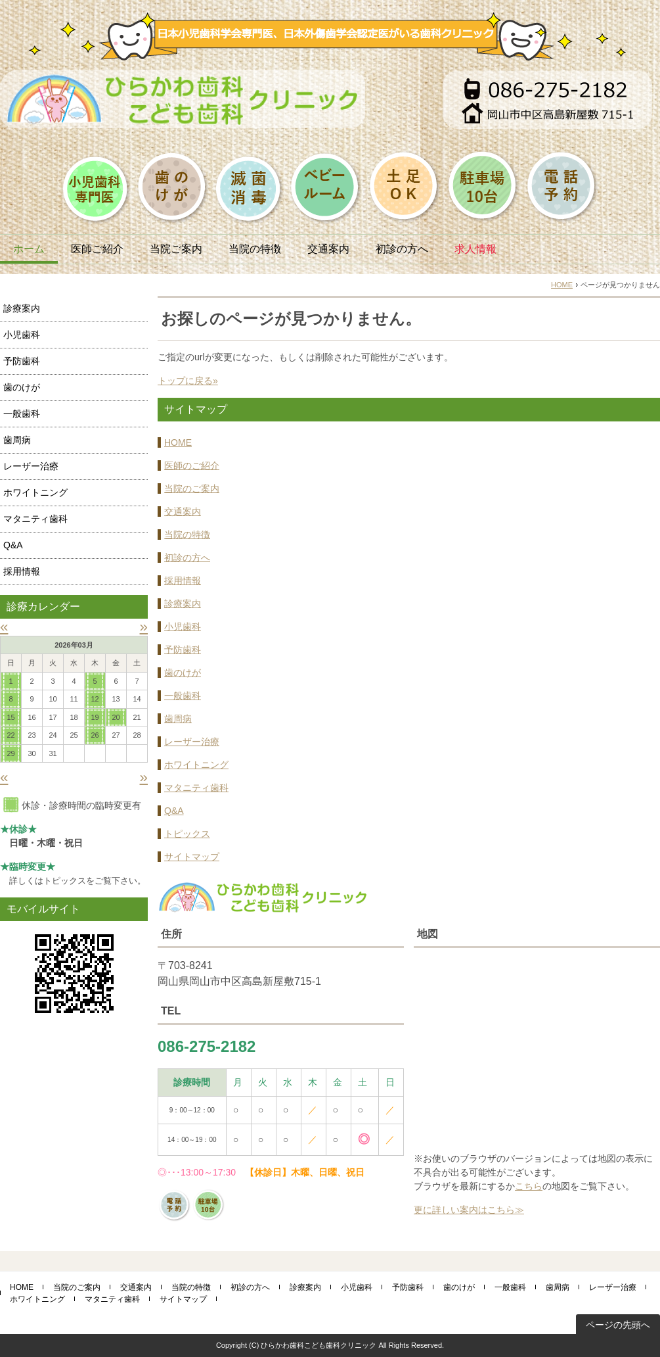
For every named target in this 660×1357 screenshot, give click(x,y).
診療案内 (182, 603)
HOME (562, 285)
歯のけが (182, 672)
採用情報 (182, 580)
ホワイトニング (196, 764)
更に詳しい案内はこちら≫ (469, 1209)
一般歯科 (182, 695)
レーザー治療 (191, 741)
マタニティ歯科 (196, 787)
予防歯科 (182, 649)
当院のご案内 (191, 488)
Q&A (174, 810)
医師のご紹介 (191, 465)
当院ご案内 (176, 248)
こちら (528, 1186)
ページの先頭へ (618, 1325)
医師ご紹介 (97, 248)
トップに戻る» (188, 380)
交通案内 (328, 248)
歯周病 (178, 718)
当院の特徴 (255, 248)
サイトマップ (191, 856)
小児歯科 (182, 626)
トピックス (187, 833)
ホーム (29, 248)
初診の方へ (402, 248)
